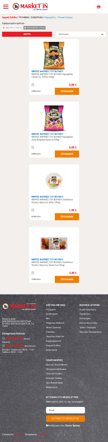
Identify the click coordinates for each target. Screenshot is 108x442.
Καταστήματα (52, 314)
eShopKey (19, 434)
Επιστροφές (85, 318)
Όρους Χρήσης (72, 425)
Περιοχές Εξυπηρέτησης (90, 332)
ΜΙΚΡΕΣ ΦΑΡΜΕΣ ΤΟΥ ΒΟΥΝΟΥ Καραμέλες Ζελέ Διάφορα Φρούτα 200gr (52, 138)
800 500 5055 (12, 338)
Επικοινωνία (51, 350)
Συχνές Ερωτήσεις (87, 309)
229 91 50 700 (13, 346)
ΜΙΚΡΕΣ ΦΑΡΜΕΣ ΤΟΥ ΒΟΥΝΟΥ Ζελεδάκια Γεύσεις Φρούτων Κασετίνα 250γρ (52, 263)
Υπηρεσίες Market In (55, 323)
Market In (30, 7)
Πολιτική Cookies (54, 373)
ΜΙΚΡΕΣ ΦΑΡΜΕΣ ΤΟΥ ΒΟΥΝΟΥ (47, 71)
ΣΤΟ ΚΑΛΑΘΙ (67, 91)
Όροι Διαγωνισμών (54, 382)
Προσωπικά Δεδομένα (56, 369)
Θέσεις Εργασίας (53, 327)
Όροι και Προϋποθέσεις (57, 364)
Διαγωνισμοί (51, 387)
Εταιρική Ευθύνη (53, 345)
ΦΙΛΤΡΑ (27, 34)
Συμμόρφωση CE (53, 341)
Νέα (48, 318)
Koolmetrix (42, 434)
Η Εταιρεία (51, 309)
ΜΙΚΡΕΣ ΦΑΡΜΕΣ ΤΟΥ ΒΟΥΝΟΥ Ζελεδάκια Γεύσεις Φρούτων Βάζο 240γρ (52, 201)
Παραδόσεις (85, 314)
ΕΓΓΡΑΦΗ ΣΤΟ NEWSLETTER (65, 418)
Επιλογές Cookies (54, 378)
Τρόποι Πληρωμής (87, 327)
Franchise (50, 332)
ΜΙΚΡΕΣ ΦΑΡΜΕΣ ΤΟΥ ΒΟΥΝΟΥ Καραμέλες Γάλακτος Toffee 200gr (52, 75)
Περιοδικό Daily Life (55, 336)
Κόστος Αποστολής (88, 323)
